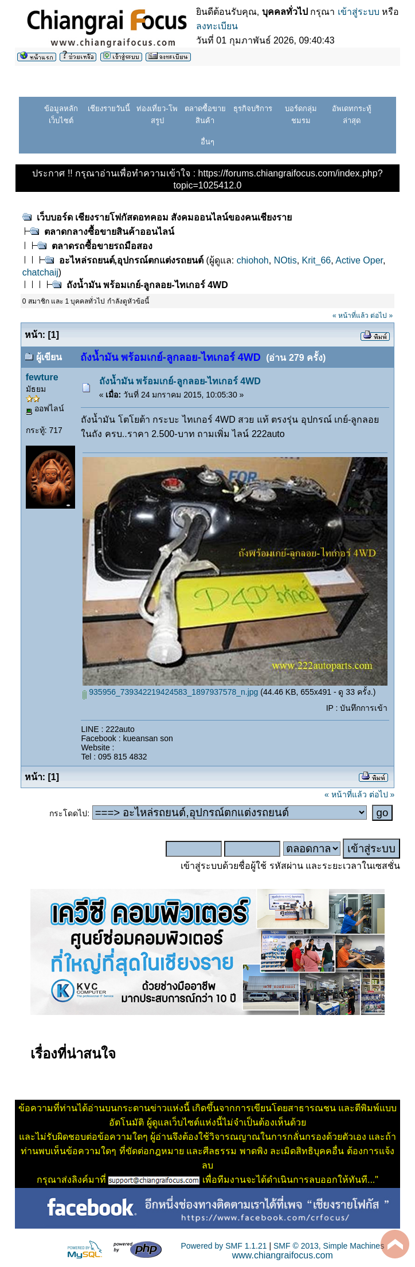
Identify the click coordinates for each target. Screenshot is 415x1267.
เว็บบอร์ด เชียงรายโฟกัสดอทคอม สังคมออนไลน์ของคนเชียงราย (164, 217)
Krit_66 (316, 260)
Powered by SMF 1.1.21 (224, 1245)
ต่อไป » (381, 316)
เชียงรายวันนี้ (109, 108)
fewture (42, 377)
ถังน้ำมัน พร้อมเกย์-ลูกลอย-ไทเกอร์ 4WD (147, 285)
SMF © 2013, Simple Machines (328, 1245)
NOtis (285, 260)
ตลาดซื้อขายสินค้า (205, 114)
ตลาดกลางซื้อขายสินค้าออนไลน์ (109, 232)
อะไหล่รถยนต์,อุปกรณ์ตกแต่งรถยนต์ (131, 260)
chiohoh (253, 260)
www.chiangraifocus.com (282, 1255)
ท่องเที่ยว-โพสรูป (156, 114)
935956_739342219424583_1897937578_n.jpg (170, 692)
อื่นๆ (207, 141)
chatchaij (40, 272)
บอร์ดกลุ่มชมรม (301, 114)
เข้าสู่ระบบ (358, 12)
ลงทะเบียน (217, 26)
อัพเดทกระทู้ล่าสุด (351, 114)
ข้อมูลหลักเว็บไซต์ (61, 114)
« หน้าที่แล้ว (350, 316)
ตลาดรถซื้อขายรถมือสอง (102, 246)
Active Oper (359, 260)
